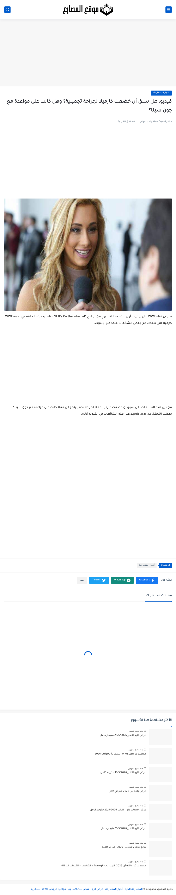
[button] (147, 580)
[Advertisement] (88, 54)
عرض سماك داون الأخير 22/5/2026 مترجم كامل (118, 810)
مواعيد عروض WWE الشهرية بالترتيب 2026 (120, 754)
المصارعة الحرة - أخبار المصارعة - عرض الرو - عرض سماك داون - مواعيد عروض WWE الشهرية (87, 889)
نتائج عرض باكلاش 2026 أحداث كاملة (124, 847)
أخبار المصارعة (161, 93)
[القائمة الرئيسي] (168, 9)
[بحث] (7, 9)
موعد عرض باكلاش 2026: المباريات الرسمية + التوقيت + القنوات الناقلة (103, 866)
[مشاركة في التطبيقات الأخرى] (82, 580)
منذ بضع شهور (135, 730)
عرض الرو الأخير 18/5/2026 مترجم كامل (123, 772)
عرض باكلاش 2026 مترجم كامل (127, 791)
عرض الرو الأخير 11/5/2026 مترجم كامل (123, 828)
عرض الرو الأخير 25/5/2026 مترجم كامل (123, 735)
